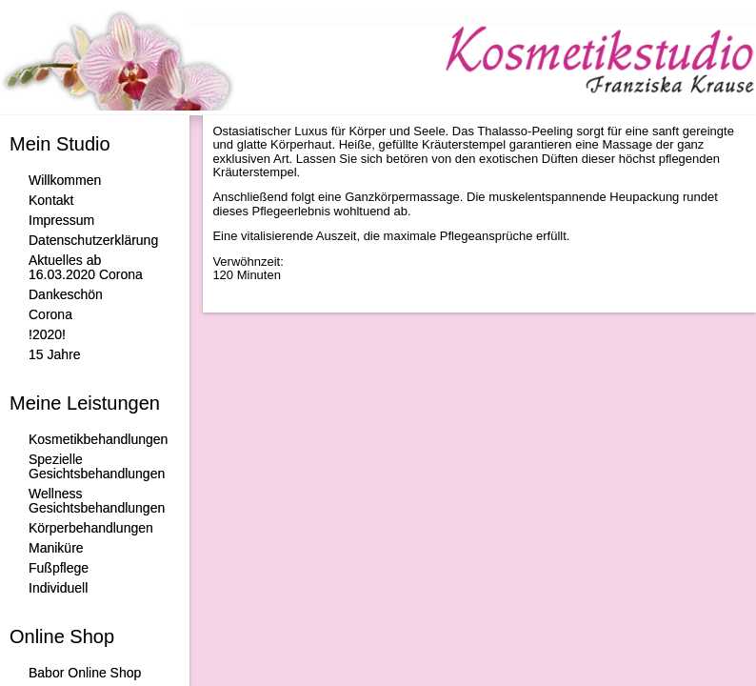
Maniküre (56, 547)
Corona (50, 314)
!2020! (47, 334)
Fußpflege (59, 567)
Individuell (58, 587)
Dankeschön (66, 294)
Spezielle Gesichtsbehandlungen (97, 466)
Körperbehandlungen (91, 527)
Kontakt (51, 200)
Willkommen (65, 180)
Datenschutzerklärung (93, 240)
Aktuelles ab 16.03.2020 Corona (86, 267)
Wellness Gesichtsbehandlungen (97, 500)
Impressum (61, 220)
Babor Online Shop (85, 672)
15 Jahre (54, 354)
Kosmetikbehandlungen (98, 439)
